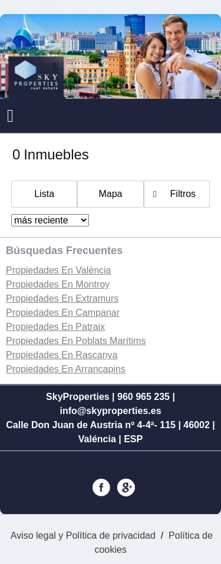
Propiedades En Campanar (63, 313)
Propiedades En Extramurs (62, 298)
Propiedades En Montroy (58, 284)
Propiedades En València (58, 270)
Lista (44, 194)
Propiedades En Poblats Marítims (76, 341)
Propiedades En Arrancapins (66, 369)
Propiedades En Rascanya (61, 355)
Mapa (110, 194)
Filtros (183, 194)
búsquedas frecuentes (64, 250)
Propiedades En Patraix (55, 327)
